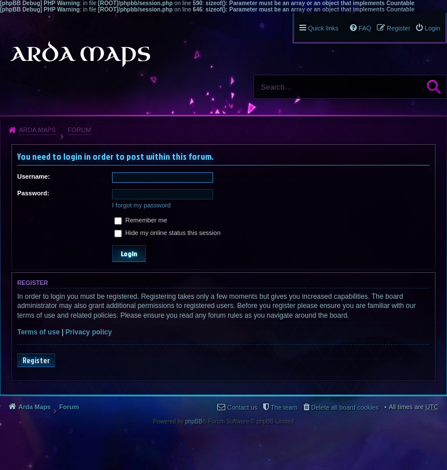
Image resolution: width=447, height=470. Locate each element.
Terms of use (38, 332)
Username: (33, 176)
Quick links (323, 28)
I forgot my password (141, 205)
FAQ (365, 28)
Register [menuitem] (398, 28)
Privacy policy (88, 332)
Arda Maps (37, 129)
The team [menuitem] (284, 407)
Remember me (140, 220)
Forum (79, 129)
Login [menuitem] (432, 28)
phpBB (193, 421)
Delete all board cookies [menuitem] (345, 407)
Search (433, 86)
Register (36, 360)
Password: (33, 193)
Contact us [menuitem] (242, 407)
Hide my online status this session (167, 232)
